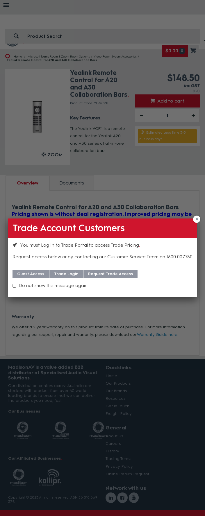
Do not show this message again (53, 285)
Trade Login (66, 273)
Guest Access (30, 273)
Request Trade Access (110, 273)
